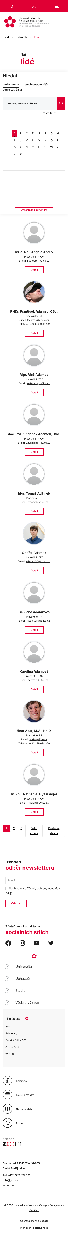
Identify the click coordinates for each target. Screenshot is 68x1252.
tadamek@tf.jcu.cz (38, 502)
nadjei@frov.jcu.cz (38, 802)
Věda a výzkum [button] (27, 1002)
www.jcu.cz (10, 1185)
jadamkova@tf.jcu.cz (38, 620)
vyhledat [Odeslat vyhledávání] (61, 103)
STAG (8, 1026)
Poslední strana (53, 830)
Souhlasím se (32, 891)
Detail (34, 269)
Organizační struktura (34, 209)
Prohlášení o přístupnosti (34, 1227)
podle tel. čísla (12, 89)
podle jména (11, 84)
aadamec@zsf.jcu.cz (38, 383)
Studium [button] (21, 990)
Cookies (34, 1210)
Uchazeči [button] (23, 979)
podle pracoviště (36, 84)
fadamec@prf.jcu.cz (38, 319)
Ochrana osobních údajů (34, 1220)
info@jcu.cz (10, 1180)
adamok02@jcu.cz (38, 680)
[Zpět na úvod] (34, 22)
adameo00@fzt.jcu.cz (38, 561)
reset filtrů (49, 113)
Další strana (34, 830)
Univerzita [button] (23, 967)
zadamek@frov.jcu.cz (38, 442)
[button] (11, 6)
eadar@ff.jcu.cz (38, 739)
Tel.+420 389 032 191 (16, 1175)
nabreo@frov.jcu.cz (38, 260)
